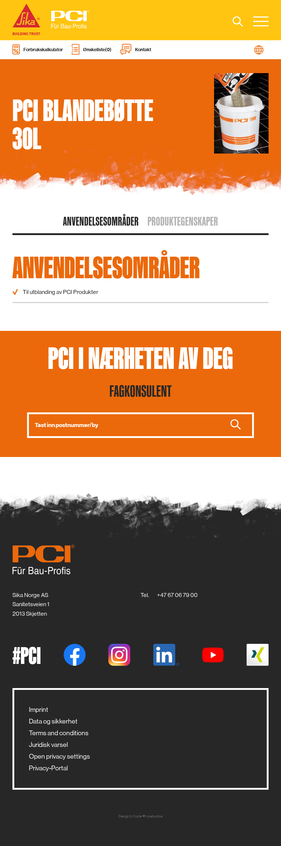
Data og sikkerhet (53, 721)
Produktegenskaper (182, 221)
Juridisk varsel (48, 744)
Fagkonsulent (140, 391)
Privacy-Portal (48, 768)
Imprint (38, 709)
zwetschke (154, 816)
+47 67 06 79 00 (177, 595)
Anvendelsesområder (101, 221)
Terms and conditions (59, 733)
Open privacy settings (59, 756)
